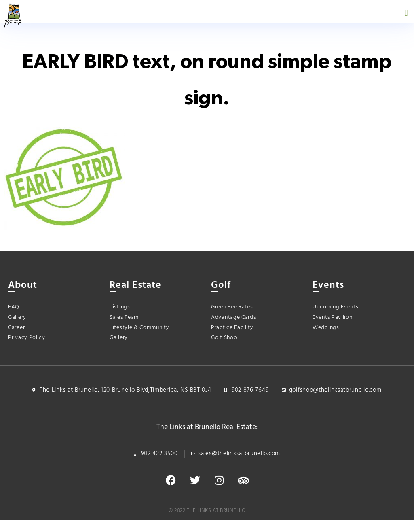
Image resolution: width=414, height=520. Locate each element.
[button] (406, 12)
